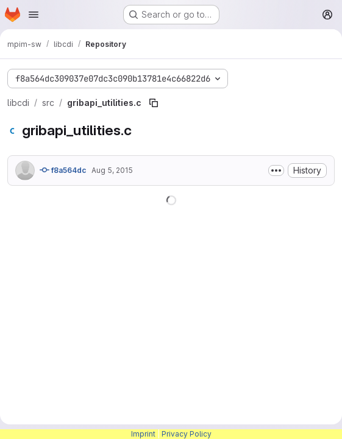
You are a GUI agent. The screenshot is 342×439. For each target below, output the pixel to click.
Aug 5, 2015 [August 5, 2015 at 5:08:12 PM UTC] (112, 170)
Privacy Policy (187, 433)
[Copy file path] (153, 103)
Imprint (143, 433)
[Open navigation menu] (33, 14)
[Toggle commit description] (276, 170)
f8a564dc (63, 170)
